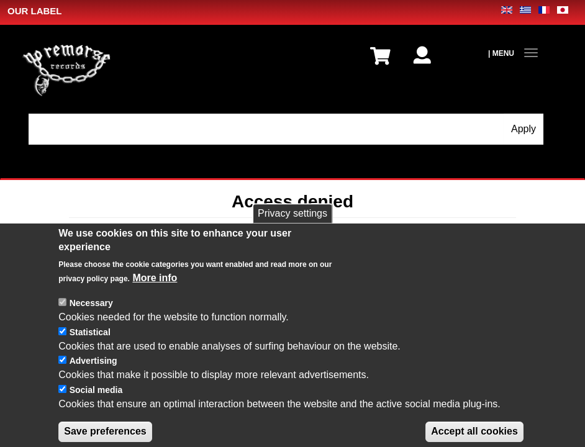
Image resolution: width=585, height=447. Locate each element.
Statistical (90, 348)
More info (154, 294)
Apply (523, 129)
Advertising (93, 377)
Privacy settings (292, 229)
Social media (96, 406)
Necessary (91, 319)
